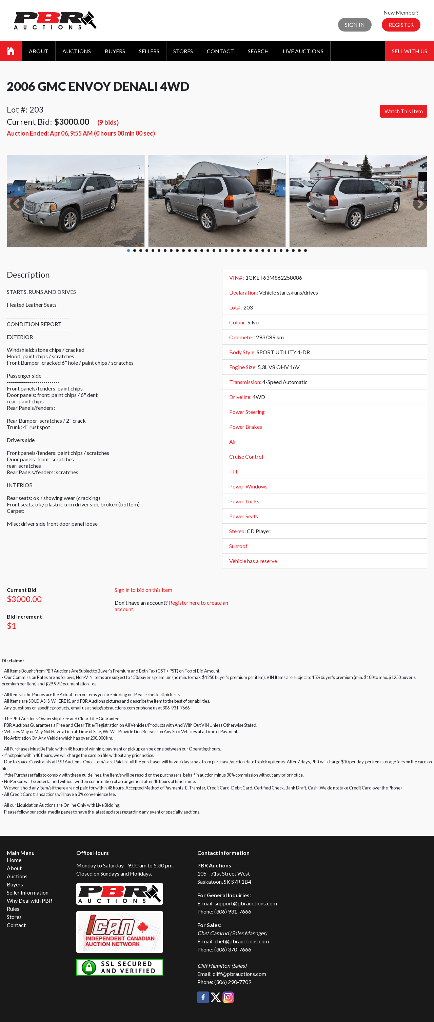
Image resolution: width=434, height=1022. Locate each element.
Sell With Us (409, 51)
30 (305, 250)
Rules (13, 908)
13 (201, 250)
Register (401, 24)
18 (232, 250)
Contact (220, 51)
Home (14, 860)
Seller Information (27, 892)
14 (207, 250)
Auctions (76, 51)
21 (250, 250)
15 (214, 250)
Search (258, 51)
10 (183, 250)
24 (269, 250)
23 (262, 250)
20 (244, 250)
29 (299, 250)
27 (287, 250)
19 (238, 250)
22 (256, 250)
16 (220, 250)
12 (195, 250)
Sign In (355, 24)
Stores (183, 51)
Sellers (149, 51)
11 (189, 250)
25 (275, 250)
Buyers (115, 51)
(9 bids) (108, 122)
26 (281, 250)
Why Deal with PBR (29, 900)
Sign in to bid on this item (143, 589)
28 (293, 250)
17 (226, 250)
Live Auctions (303, 51)
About (38, 51)
